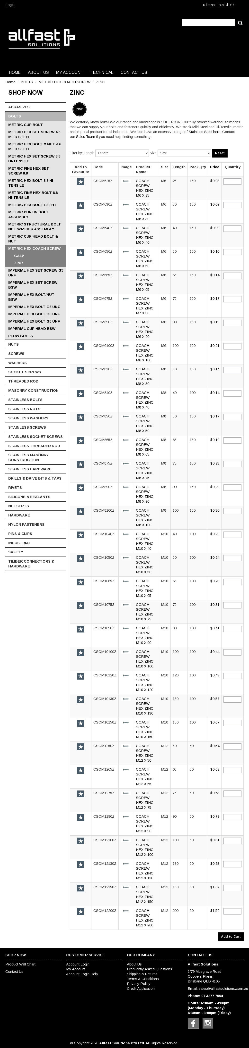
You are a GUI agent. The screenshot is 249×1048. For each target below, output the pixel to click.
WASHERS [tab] (17, 363)
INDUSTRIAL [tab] (19, 543)
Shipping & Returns (142, 974)
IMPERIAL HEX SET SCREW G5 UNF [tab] (35, 272)
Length (89, 153)
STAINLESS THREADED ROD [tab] (34, 446)
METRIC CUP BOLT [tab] (25, 125)
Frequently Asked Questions (149, 969)
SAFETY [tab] (15, 552)
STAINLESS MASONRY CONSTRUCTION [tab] (28, 457)
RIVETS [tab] (15, 487)
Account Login (77, 964)
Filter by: (76, 153)
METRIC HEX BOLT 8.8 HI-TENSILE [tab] (31, 182)
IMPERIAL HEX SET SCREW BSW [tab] (32, 284)
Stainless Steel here (204, 132)
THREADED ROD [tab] (23, 381)
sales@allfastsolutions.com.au (223, 988)
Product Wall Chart (20, 964)
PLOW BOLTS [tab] (20, 336)
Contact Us (134, 72)
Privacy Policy (139, 983)
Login (9, 5)
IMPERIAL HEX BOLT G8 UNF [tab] (34, 314)
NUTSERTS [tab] (18, 506)
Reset (220, 153)
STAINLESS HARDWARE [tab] (30, 469)
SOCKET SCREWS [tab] (24, 372)
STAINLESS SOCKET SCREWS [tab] (35, 436)
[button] (126, 181)
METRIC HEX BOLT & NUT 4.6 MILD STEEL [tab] (34, 146)
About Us (38, 72)
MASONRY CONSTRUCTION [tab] (33, 390)
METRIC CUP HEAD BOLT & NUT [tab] (33, 238)
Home (15, 72)
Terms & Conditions (143, 979)
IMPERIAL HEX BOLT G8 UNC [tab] (34, 307)
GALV (19, 256)
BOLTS (27, 82)
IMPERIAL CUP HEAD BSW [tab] (31, 328)
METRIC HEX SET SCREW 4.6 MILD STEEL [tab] (34, 134)
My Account (69, 72)
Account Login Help (82, 974)
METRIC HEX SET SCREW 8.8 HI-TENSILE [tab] (34, 158)
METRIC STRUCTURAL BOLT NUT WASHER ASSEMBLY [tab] (34, 226)
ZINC (18, 263)
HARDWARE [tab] (19, 515)
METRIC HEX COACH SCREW (64, 82)
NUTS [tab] (13, 344)
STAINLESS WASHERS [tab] (28, 418)
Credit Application (141, 988)
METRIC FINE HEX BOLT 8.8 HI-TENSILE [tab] (33, 195)
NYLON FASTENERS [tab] (26, 524)
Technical (101, 72)
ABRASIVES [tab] (19, 107)
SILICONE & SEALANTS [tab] (29, 497)
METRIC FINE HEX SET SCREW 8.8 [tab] (28, 170)
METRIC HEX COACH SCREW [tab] (34, 248)
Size (153, 153)
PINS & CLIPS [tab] (20, 534)
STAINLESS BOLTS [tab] (25, 400)
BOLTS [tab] (14, 116)
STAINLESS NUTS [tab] (24, 409)
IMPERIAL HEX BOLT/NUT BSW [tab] (31, 296)
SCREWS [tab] (16, 353)
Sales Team (85, 136)
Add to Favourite (80, 181)
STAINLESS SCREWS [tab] (27, 427)
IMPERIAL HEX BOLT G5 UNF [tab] (34, 321)
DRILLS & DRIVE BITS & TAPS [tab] (35, 478)
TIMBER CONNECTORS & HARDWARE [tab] (31, 563)
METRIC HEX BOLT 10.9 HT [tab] (32, 205)
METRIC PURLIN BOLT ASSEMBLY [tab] (28, 214)
